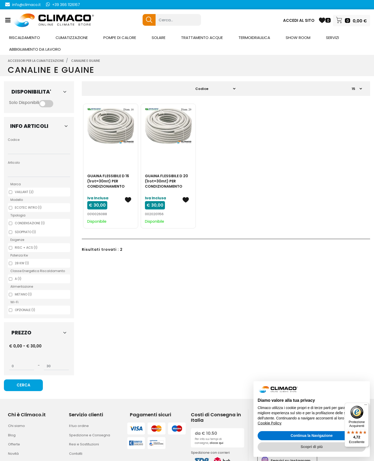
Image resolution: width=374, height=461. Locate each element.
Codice (13, 139)
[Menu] (366, 406)
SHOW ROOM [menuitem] (298, 37)
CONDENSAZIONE (30, 223)
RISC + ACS (26, 247)
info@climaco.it (26, 4)
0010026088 (97, 214)
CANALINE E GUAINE (85, 60)
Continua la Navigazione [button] (312, 435)
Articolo (14, 162)
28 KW (22, 263)
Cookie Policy (270, 423)
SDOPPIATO (25, 232)
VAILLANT (24, 192)
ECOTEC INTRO (28, 207)
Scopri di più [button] (312, 447)
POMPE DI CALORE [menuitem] (119, 37)
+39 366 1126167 (66, 4)
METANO (23, 294)
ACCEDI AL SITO (299, 20)
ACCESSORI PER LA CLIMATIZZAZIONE (36, 60)
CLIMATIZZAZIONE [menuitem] (72, 37)
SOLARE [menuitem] (158, 37)
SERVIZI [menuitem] (332, 37)
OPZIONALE (25, 310)
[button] (149, 20)
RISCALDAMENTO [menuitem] (24, 37)
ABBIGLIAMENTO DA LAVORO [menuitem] (35, 49)
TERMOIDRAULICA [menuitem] (254, 37)
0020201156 (154, 214)
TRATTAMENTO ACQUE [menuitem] (202, 37)
